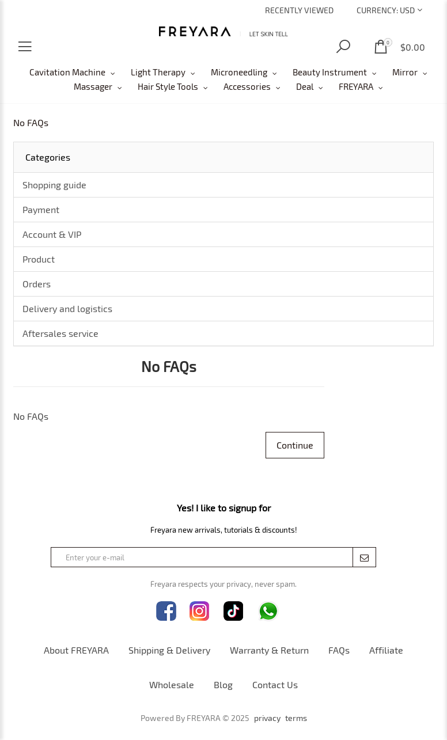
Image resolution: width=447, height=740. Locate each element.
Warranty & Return (269, 649)
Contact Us (275, 684)
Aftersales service (60, 333)
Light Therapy (158, 72)
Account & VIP (51, 234)
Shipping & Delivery (169, 649)
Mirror (405, 72)
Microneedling (239, 72)
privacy (267, 718)
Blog (223, 684)
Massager (93, 86)
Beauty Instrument (330, 72)
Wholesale (171, 684)
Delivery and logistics (67, 308)
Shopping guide (54, 184)
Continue (294, 444)
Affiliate (386, 649)
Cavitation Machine (67, 72)
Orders (36, 283)
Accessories (247, 86)
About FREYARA (76, 649)
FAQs (339, 649)
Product (38, 258)
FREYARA (356, 86)
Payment (40, 209)
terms (296, 718)
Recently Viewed (299, 10)
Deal (304, 86)
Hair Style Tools (168, 86)
